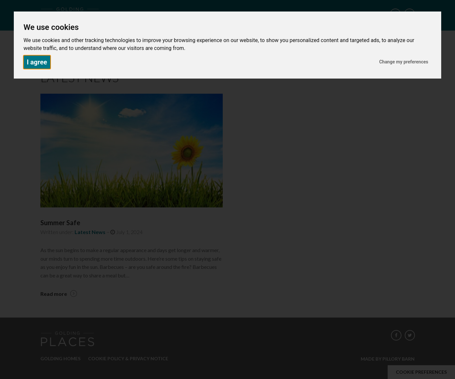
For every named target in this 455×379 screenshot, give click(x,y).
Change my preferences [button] (403, 61)
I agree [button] (37, 62)
